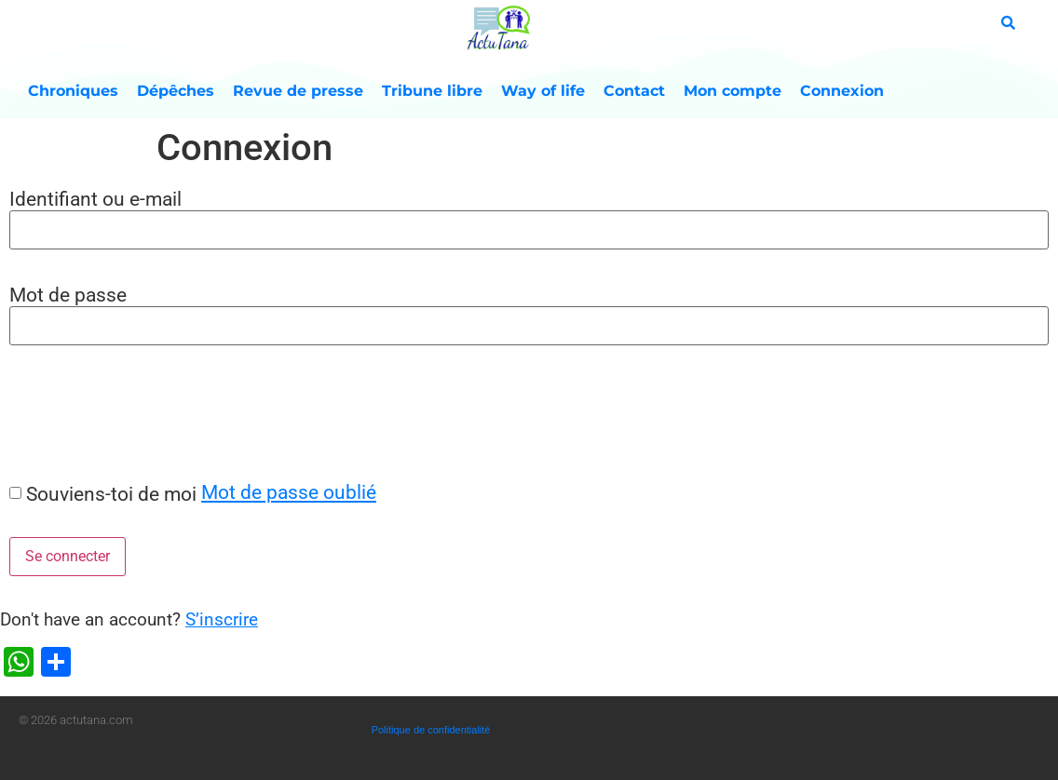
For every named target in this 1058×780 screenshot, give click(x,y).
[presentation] (141, 412)
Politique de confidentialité (431, 729)
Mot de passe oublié (288, 492)
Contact (634, 91)
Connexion (842, 91)
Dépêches (175, 91)
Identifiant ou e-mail (95, 198)
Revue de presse (298, 91)
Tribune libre (432, 91)
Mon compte (732, 91)
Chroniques (73, 91)
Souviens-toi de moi (111, 494)
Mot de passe (68, 294)
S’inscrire (221, 619)
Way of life (543, 91)
